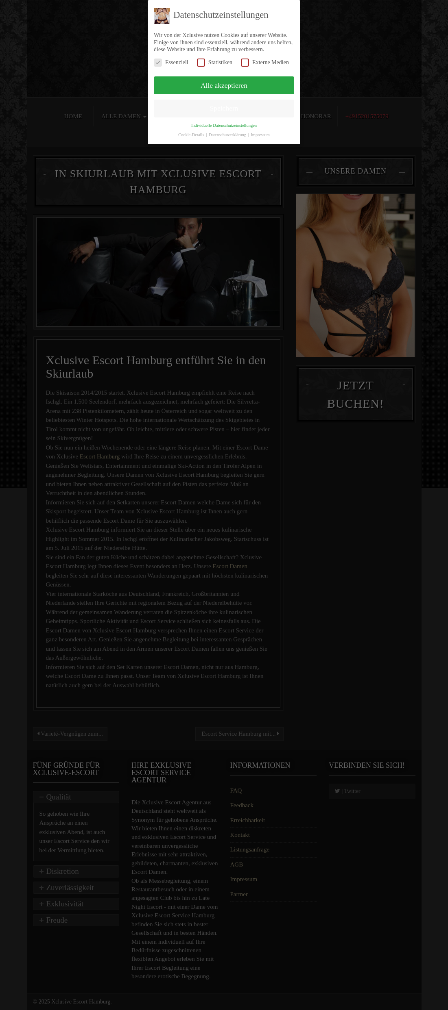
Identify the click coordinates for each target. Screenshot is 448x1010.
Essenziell (171, 62)
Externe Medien (265, 62)
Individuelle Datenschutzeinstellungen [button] (224, 125)
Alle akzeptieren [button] (224, 85)
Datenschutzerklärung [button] (228, 134)
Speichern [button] (224, 108)
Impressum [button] (260, 134)
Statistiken (214, 62)
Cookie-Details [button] (191, 134)
